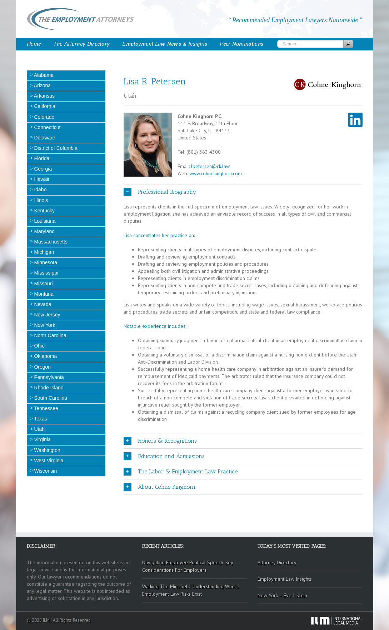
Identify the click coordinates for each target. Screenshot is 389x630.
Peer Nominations (241, 44)
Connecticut (47, 127)
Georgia (42, 169)
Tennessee (45, 408)
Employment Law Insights (285, 579)
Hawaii (41, 179)
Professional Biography (160, 192)
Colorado (44, 117)
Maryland (44, 231)
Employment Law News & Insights (164, 44)
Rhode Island (48, 387)
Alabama (43, 75)
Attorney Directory (277, 562)
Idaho (40, 189)
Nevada (42, 304)
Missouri (43, 283)
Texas (40, 419)
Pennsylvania (48, 377)
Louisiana (44, 221)
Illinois (40, 200)
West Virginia (48, 460)
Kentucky (44, 210)
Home (34, 44)
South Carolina (50, 398)
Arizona (42, 85)
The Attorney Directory (82, 44)
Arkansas (44, 96)
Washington (46, 450)
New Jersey (46, 315)
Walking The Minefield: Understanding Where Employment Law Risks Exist (190, 590)
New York (44, 325)
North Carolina (49, 335)
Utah (39, 429)
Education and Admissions (164, 456)
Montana (43, 294)
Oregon (42, 367)
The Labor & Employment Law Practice (181, 472)
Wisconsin (45, 471)
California (44, 106)
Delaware (44, 138)
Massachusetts (50, 242)
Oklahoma (45, 356)
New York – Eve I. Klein (282, 595)
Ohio (39, 346)
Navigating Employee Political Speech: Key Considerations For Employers (187, 566)
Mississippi (46, 273)
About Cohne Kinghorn (159, 487)
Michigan (43, 252)
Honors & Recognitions (160, 441)
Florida (41, 158)
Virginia (42, 439)
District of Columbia (55, 148)
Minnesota (45, 262)
